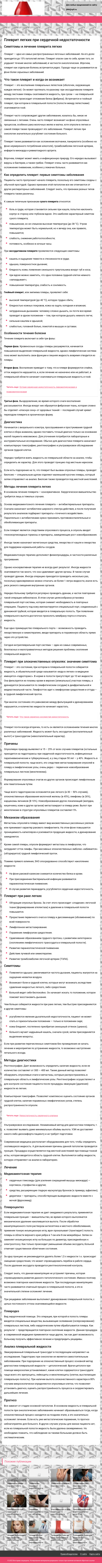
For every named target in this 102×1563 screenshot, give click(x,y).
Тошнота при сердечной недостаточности (36, 1485)
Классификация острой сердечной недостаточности (60, 1511)
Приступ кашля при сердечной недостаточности (15, 1511)
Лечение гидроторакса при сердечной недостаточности (16, 1537)
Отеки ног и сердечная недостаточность (60, 1484)
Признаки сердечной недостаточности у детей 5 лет (81, 1511)
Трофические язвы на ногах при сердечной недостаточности (60, 1537)
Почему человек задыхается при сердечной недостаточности (36, 1538)
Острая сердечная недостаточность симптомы (80, 1485)
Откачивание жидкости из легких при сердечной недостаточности (82, 1538)
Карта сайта (95, 1554)
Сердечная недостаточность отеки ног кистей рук (38, 1511)
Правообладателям (69, 1554)
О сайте (83, 1554)
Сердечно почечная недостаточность (15, 1484)
